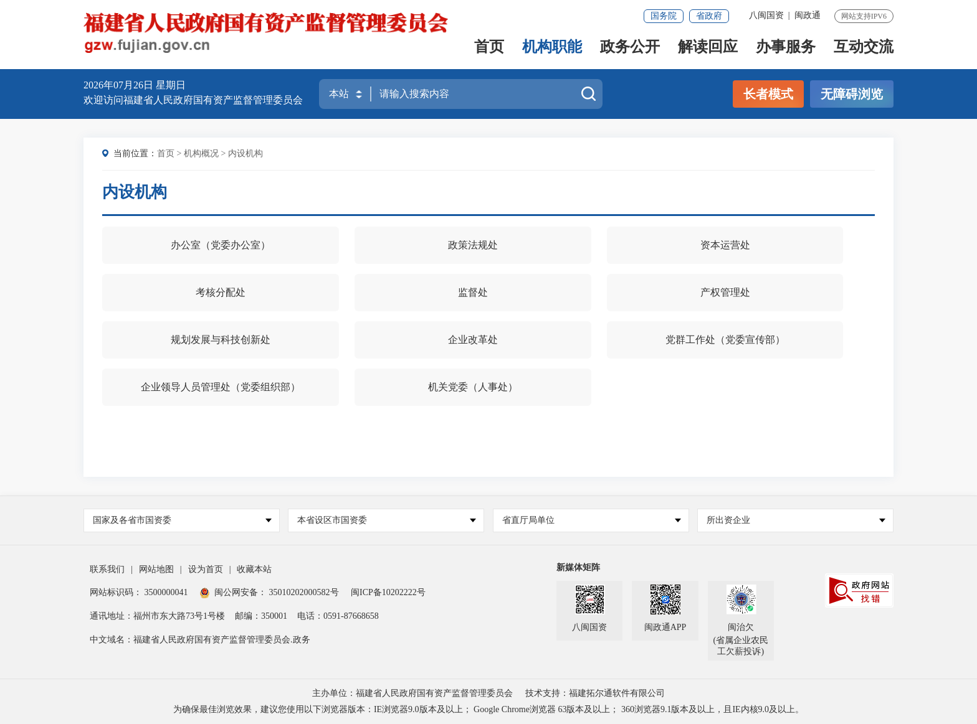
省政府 (709, 16)
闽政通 (807, 15)
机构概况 (201, 153)
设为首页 (205, 569)
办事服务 (786, 47)
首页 (489, 47)
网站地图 (156, 569)
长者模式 (768, 94)
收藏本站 (254, 569)
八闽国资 (766, 15)
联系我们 (107, 569)
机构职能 (552, 47)
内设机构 (245, 153)
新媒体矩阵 (578, 567)
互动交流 (864, 47)
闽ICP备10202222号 (388, 592)
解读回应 (708, 47)
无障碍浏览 (852, 94)
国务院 (664, 16)
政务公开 (630, 47)
